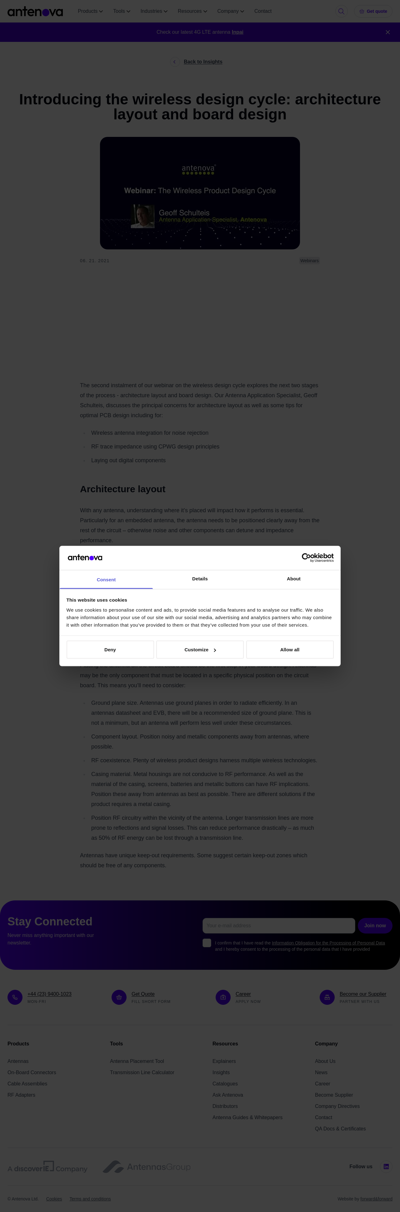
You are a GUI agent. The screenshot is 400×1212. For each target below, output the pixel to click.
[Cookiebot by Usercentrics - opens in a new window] (306, 558)
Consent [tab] (106, 579)
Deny (110, 649)
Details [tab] (200, 578)
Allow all (290, 649)
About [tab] (294, 578)
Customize (200, 649)
